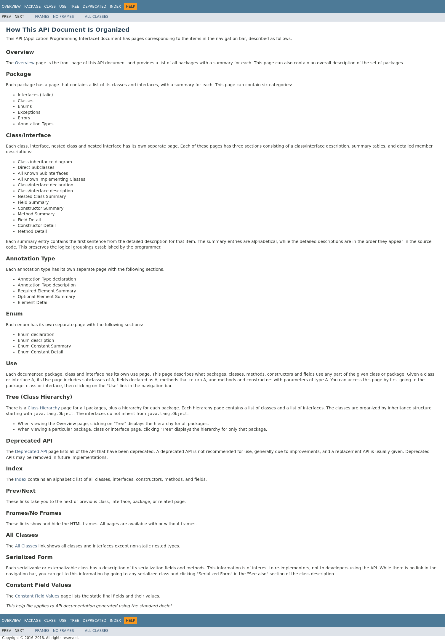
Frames (42, 17)
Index (115, 6)
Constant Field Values (37, 596)
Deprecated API (31, 451)
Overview (11, 6)
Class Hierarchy (44, 408)
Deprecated (94, 6)
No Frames (63, 17)
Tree (74, 6)
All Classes (96, 17)
